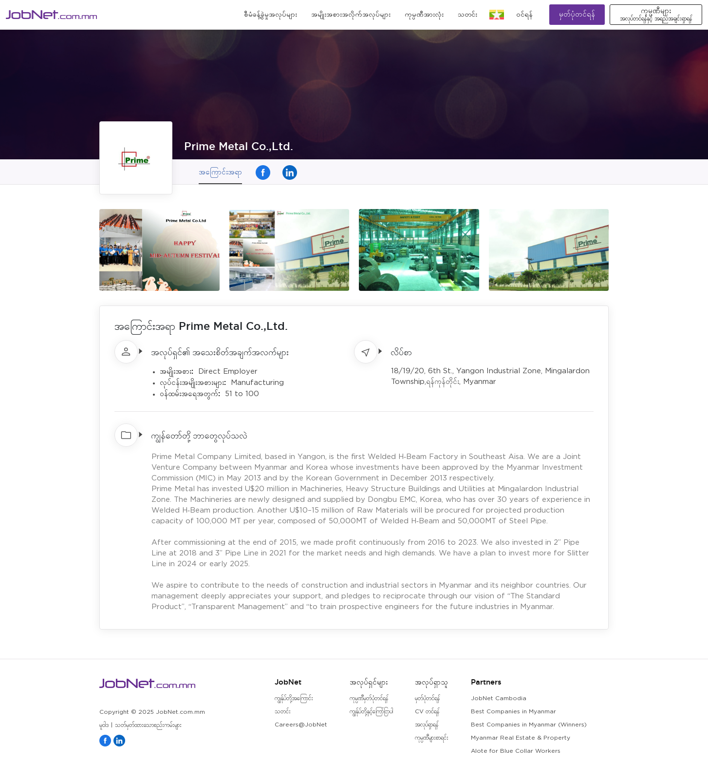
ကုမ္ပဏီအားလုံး (424, 15)
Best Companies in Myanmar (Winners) (529, 724)
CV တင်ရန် (427, 711)
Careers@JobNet (301, 724)
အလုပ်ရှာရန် (426, 724)
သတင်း (467, 15)
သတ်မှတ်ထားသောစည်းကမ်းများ (148, 725)
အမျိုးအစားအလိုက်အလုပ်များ (351, 15)
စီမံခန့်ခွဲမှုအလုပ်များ (270, 15)
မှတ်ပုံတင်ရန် (577, 14)
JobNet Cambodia (498, 698)
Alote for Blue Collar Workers (515, 751)
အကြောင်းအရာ (220, 172)
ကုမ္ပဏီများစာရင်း (431, 738)
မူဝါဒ (104, 725)
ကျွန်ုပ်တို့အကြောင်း (294, 698)
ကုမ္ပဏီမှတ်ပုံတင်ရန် (369, 698)
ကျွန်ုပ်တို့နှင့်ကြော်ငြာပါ (371, 711)
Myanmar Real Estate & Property (520, 738)
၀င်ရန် (524, 15)
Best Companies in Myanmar (513, 711)
